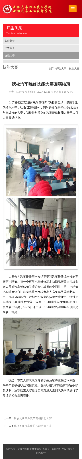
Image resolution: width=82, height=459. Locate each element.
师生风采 (61, 68)
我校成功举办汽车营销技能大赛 (33, 418)
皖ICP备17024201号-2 (63, 449)
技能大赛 (10, 55)
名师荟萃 (10, 40)
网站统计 (41, 452)
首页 (51, 68)
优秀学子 (10, 48)
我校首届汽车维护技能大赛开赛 (33, 426)
